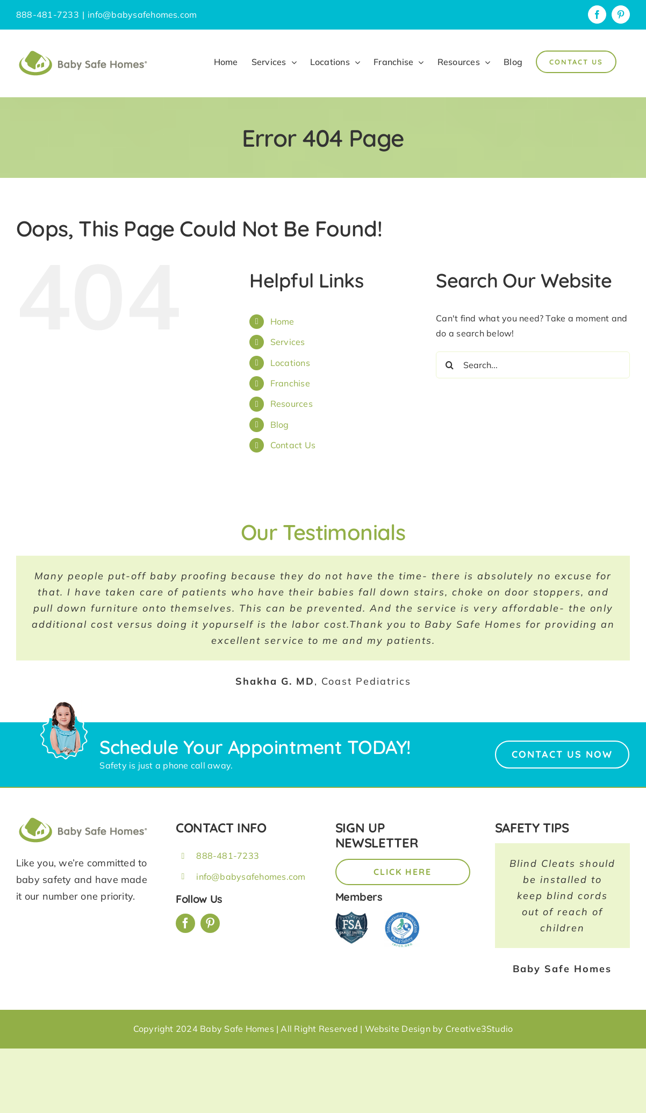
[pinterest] (210, 923)
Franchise (290, 383)
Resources (291, 403)
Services (287, 341)
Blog (279, 424)
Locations (290, 362)
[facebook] (185, 923)
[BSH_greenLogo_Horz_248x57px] (83, 819)
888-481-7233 (227, 855)
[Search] (449, 364)
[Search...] (533, 364)
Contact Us (292, 445)
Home (282, 321)
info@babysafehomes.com (142, 14)
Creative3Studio (479, 1028)
